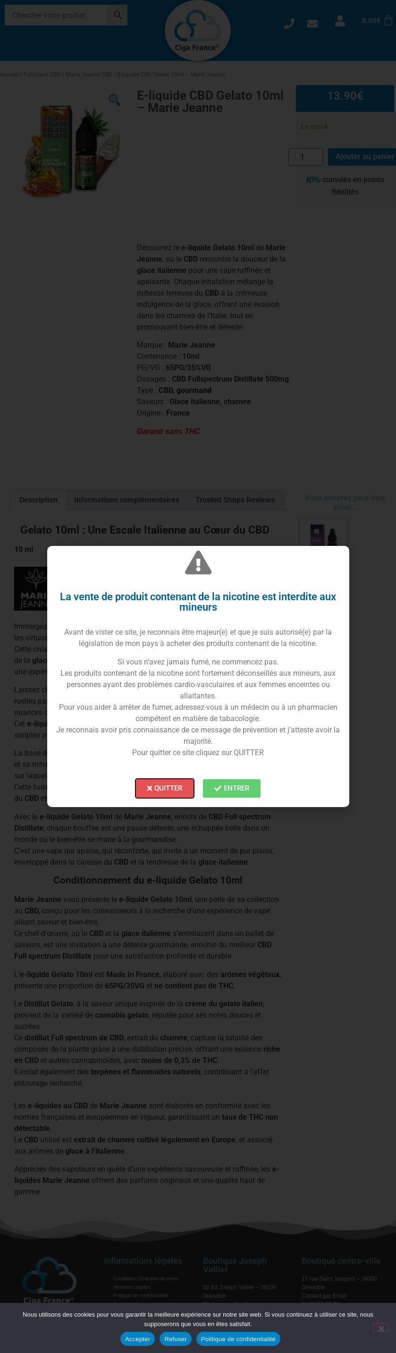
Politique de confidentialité (238, 1339)
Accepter (137, 1339)
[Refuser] (381, 1327)
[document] (198, 676)
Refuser (175, 1339)
